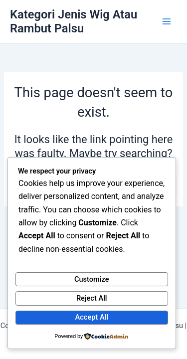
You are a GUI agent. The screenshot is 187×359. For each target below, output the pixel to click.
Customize (91, 279)
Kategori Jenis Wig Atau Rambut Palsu (73, 21)
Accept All (91, 317)
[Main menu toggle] (166, 21)
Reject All (91, 298)
